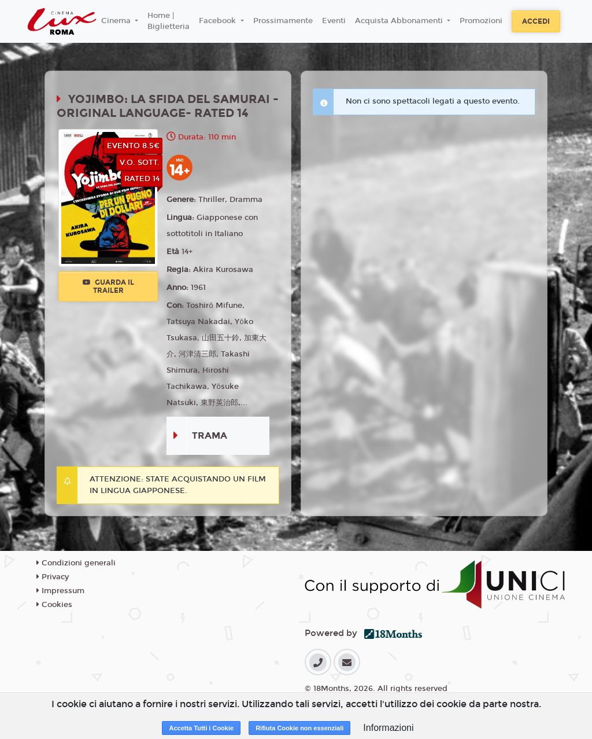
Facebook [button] (218, 20)
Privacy (52, 577)
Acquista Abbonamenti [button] (400, 20)
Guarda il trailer (108, 286)
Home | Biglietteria (168, 21)
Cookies (54, 604)
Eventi (334, 20)
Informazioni (388, 728)
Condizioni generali (76, 563)
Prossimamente (283, 20)
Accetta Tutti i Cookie (201, 728)
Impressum (60, 590)
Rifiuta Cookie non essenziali (299, 728)
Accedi (536, 21)
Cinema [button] (117, 20)
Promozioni (481, 20)
